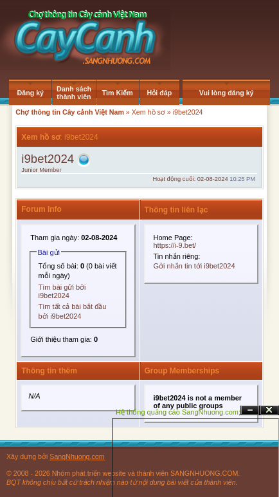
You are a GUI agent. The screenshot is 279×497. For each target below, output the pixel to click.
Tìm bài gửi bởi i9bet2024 (62, 291)
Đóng (269, 410)
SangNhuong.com (77, 456)
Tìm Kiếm (117, 93)
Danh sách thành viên (74, 92)
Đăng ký (30, 93)
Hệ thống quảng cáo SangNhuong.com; (178, 412)
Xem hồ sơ (148, 112)
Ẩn (250, 410)
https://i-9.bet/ (175, 245)
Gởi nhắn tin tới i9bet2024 (194, 266)
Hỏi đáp (159, 93)
